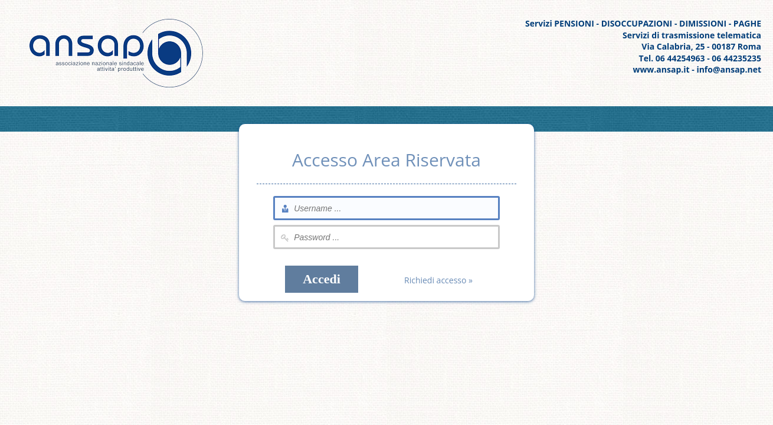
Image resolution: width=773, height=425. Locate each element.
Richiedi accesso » (438, 280)
